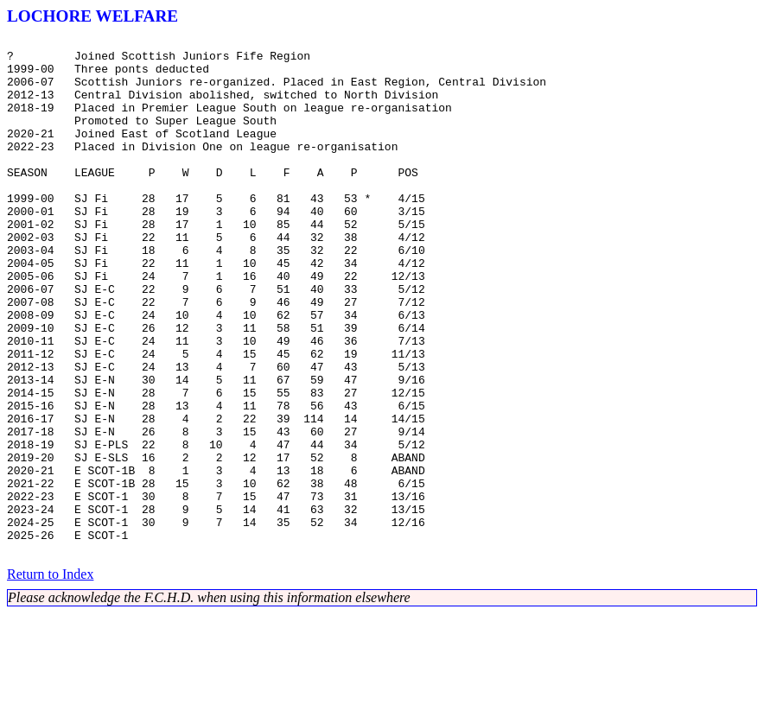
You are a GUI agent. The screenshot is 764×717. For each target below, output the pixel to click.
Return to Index (50, 677)
